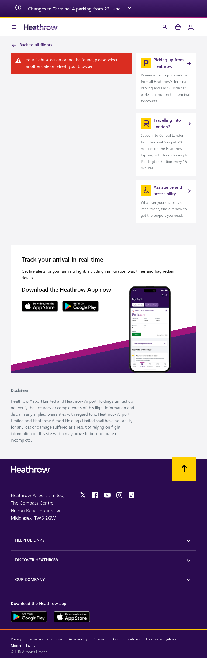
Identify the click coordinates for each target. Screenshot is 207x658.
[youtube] (107, 495)
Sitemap (100, 639)
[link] (166, 81)
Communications (126, 639)
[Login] (190, 27)
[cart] (177, 27)
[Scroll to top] (184, 469)
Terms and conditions (45, 639)
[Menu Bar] (14, 27)
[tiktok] (131, 495)
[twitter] (83, 495)
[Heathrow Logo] (41, 27)
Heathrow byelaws (161, 639)
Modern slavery (23, 645)
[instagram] (119, 495)
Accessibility (78, 639)
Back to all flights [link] (31, 45)
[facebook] (95, 495)
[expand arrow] (129, 8)
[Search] (165, 27)
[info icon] (18, 8)
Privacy (16, 639)
